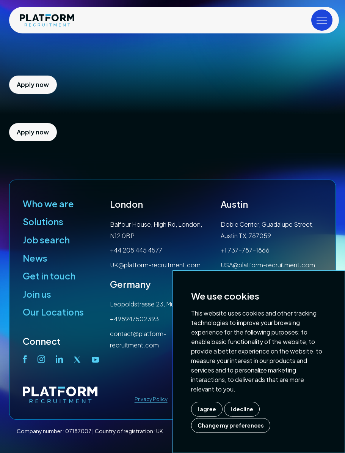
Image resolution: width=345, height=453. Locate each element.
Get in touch (49, 275)
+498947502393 (134, 319)
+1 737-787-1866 (245, 250)
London (126, 204)
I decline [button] (242, 409)
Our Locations (53, 311)
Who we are (48, 203)
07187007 (78, 431)
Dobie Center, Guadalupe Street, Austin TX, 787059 (267, 230)
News (35, 258)
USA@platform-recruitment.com (268, 265)
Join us (37, 294)
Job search (46, 239)
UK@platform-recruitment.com (155, 265)
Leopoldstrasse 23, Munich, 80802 (159, 304)
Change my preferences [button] (231, 425)
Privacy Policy (151, 399)
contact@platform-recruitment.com (138, 339)
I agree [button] (207, 409)
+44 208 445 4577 (136, 250)
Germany (130, 284)
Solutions (43, 221)
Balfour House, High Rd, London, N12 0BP (156, 230)
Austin (234, 204)
